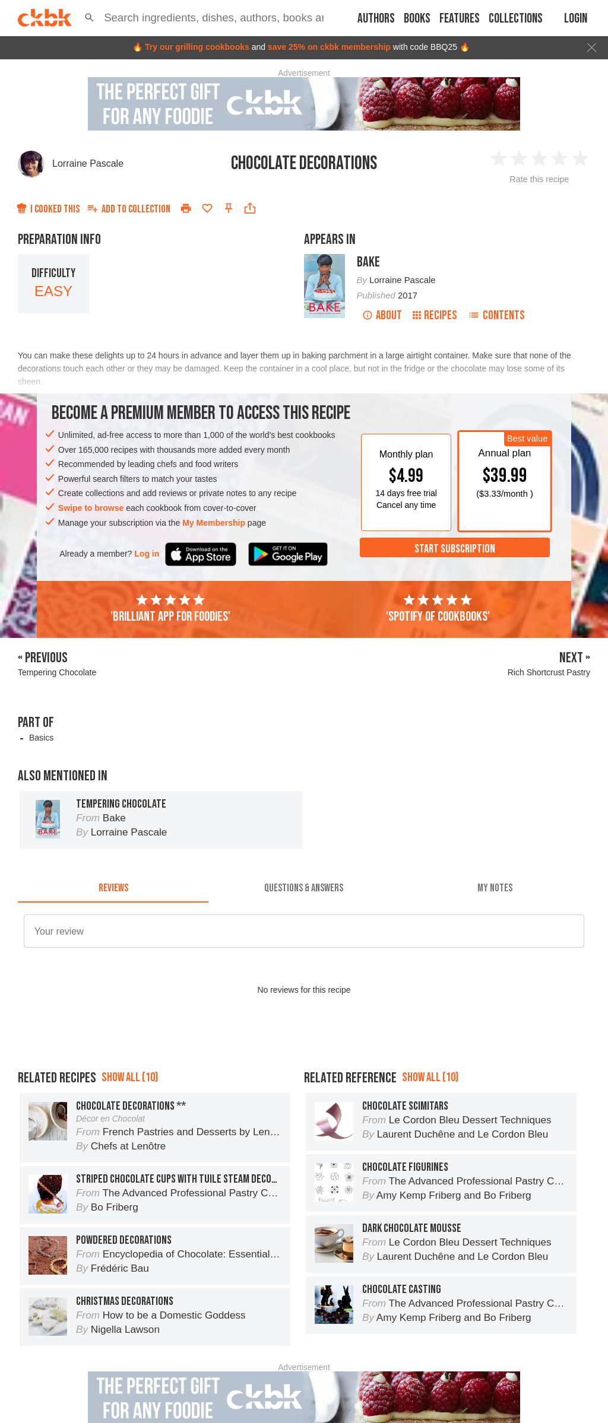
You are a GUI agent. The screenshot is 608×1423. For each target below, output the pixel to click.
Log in (146, 553)
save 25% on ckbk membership (329, 47)
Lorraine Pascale (88, 163)
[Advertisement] (304, 1070)
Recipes (435, 315)
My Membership (213, 523)
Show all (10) (130, 1130)
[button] (89, 18)
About (382, 315)
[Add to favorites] (207, 208)
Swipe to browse (91, 508)
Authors (376, 19)
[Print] (186, 208)
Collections (516, 19)
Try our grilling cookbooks (197, 47)
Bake (368, 262)
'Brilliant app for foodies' (170, 609)
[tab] (113, 888)
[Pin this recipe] (228, 208)
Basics (41, 737)
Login (575, 19)
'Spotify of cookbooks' (438, 609)
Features (459, 19)
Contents (496, 315)
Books (417, 19)
